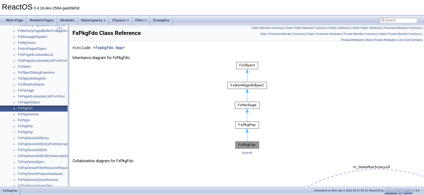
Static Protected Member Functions (283, 34)
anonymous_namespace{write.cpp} (43, 184)
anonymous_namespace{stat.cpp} (42, 166)
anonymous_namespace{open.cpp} (43, 148)
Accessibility (26, 82)
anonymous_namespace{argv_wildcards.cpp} (50, 94)
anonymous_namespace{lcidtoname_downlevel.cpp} (56, 136)
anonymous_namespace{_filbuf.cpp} (44, 88)
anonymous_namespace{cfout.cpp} (43, 100)
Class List (21, 59)
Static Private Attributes (381, 40)
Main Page (14, 20)
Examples (161, 20)
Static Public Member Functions (306, 28)
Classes (120, 20)
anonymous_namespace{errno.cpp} (43, 112)
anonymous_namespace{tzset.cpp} (43, 178)
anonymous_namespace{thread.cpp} (44, 172)
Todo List (15, 29)
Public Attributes (339, 28)
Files (141, 20)
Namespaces (93, 20)
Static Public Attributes (367, 28)
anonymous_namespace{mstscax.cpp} (45, 142)
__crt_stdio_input (30, 65)
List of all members (410, 40)
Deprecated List (20, 35)
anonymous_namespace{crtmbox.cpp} (45, 106)
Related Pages (42, 20)
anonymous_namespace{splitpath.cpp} (46, 160)
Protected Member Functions (402, 28)
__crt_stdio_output (31, 71)
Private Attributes (352, 40)
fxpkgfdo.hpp (108, 47)
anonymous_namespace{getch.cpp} (43, 124)
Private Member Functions (360, 34)
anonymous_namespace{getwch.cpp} (45, 130)
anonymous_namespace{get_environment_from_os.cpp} (58, 118)
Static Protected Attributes (325, 34)
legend (247, 152)
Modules (67, 20)
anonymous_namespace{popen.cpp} (44, 154)
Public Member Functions (267, 28)
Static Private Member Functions (400, 34)
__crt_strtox (26, 77)
